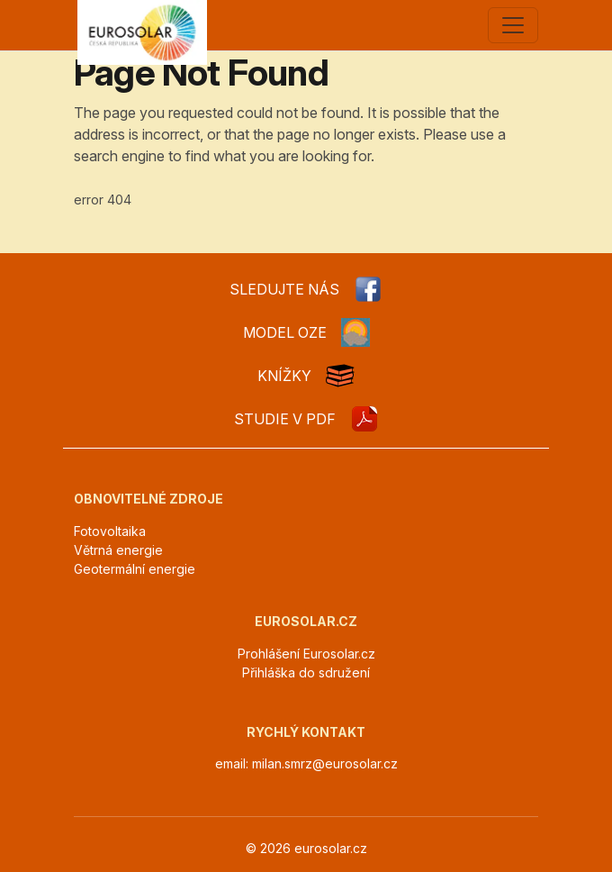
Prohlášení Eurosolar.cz (306, 653)
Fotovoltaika (110, 531)
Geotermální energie (134, 569)
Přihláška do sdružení (306, 672)
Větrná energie (118, 550)
